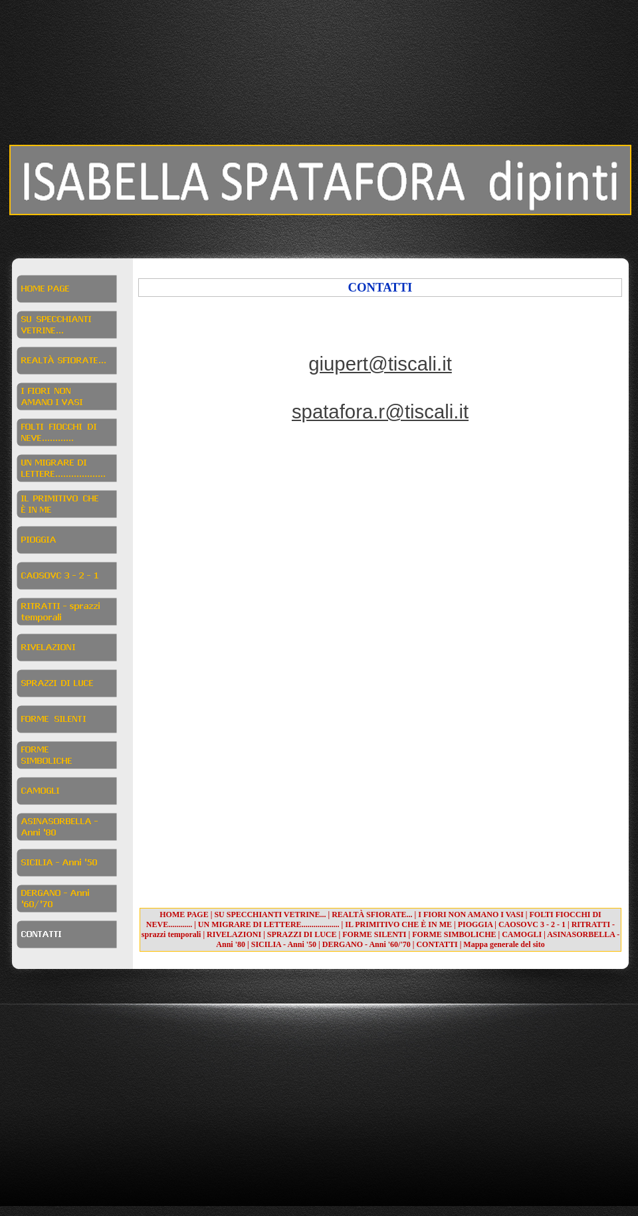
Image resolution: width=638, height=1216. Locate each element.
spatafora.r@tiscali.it (380, 411)
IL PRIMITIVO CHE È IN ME (398, 924)
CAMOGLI (522, 934)
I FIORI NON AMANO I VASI (471, 914)
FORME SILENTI (374, 934)
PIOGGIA (475, 924)
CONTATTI (436, 944)
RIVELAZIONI (234, 934)
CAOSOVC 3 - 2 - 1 (532, 924)
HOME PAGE (184, 914)
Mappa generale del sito (503, 944)
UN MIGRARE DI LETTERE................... (269, 924)
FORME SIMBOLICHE (454, 934)
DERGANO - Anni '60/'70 (366, 944)
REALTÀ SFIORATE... (372, 914)
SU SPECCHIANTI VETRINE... (270, 914)
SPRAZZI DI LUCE (302, 934)
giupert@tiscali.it (380, 364)
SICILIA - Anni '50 (283, 944)
